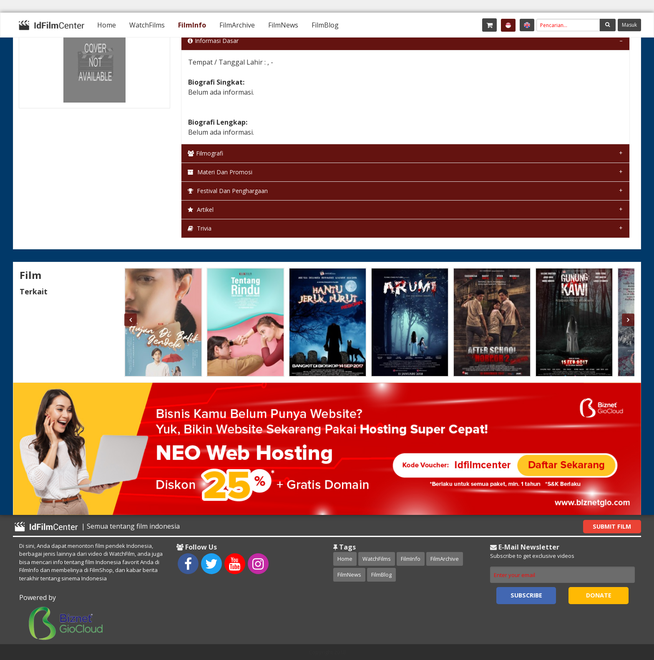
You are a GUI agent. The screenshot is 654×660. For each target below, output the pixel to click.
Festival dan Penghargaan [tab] (228, 191)
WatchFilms (147, 25)
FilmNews (283, 25)
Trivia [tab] (199, 228)
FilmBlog (325, 25)
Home (106, 25)
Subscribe (526, 595)
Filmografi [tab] (205, 153)
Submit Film (612, 526)
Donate (598, 595)
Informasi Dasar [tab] (213, 41)
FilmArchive (237, 25)
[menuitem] (107, 25)
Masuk (629, 24)
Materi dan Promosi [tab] (220, 172)
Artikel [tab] (201, 209)
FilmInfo (192, 25)
